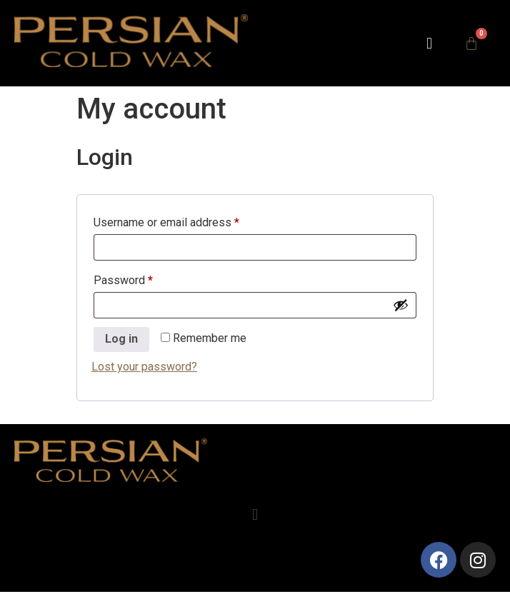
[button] (429, 43)
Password (145, 278)
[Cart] (471, 43)
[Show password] (401, 305)
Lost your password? (144, 366)
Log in (121, 339)
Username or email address (189, 220)
